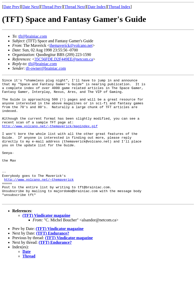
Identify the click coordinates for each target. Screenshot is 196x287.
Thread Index (119, 7)
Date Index (97, 7)
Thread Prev (52, 7)
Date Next (30, 7)
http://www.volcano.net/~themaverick (39, 200)
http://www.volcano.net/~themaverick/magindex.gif (49, 136)
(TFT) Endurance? (52, 257)
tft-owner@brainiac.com (46, 68)
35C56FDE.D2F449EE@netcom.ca (63, 59)
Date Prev (11, 7)
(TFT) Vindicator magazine (46, 240)
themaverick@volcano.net (71, 45)
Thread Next (75, 7)
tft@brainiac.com (32, 36)
